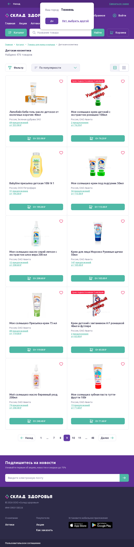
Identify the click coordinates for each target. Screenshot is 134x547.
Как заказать (44, 530)
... (47, 437)
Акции (23, 23)
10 (73, 437)
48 (92, 437)
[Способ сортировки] (56, 67)
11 (79, 437)
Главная (10, 23)
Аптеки (9, 524)
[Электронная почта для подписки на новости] (62, 478)
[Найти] (97, 32)
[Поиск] (60, 32)
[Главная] (29, 15)
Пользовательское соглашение (22, 543)
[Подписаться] (124, 478)
